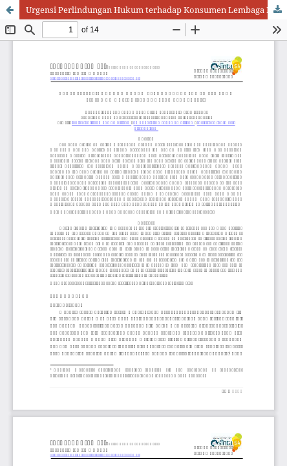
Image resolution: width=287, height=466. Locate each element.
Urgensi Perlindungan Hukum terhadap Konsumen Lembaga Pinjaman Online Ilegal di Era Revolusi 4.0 (156, 10)
